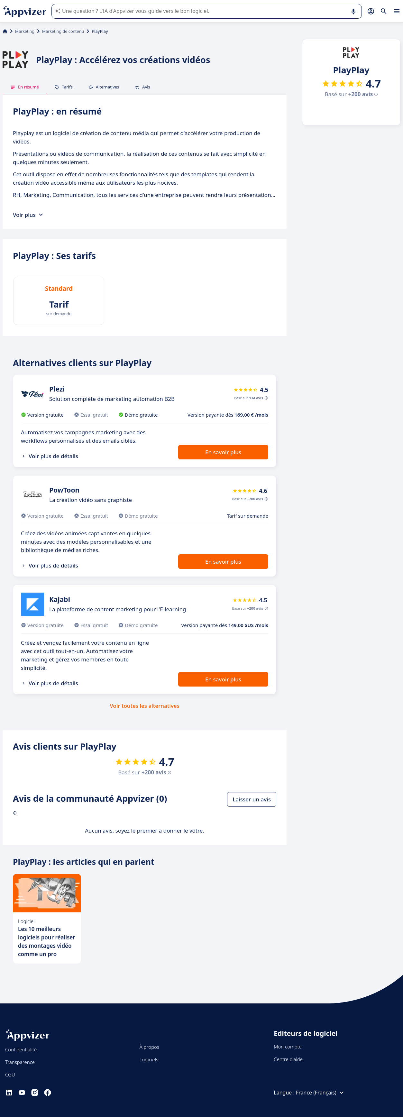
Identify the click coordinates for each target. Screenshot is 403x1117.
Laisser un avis (252, 799)
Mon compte (288, 1046)
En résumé (24, 87)
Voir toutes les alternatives (144, 705)
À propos (149, 1047)
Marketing (24, 31)
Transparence (20, 1062)
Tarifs (63, 87)
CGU (10, 1074)
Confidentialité (21, 1049)
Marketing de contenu (63, 31)
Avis (142, 87)
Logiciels (149, 1059)
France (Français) (320, 1092)
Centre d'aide (288, 1059)
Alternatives (103, 87)
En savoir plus (223, 452)
